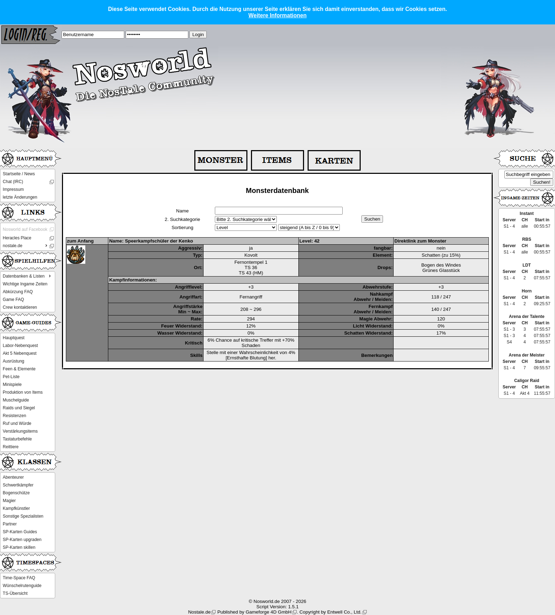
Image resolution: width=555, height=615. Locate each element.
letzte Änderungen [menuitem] (20, 197)
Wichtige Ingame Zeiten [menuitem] (25, 283)
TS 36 (251, 267)
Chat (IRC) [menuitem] (13, 181)
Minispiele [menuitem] (12, 384)
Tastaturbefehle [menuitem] (17, 439)
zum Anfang (80, 241)
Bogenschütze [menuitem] (16, 492)
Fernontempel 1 (250, 262)
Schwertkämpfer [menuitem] (18, 485)
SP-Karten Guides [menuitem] (20, 531)
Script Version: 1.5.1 (277, 606)
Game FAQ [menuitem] (13, 299)
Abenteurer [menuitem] (13, 477)
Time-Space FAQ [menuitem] (19, 577)
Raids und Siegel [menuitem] (19, 407)
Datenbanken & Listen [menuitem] (27, 276)
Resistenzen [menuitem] (14, 415)
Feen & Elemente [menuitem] (19, 368)
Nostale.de (199, 612)
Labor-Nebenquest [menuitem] (20, 345)
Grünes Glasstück (441, 270)
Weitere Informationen (277, 15)
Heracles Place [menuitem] (17, 237)
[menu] (27, 185)
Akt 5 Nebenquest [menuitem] (19, 353)
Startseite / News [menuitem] (19, 173)
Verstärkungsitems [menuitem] (20, 431)
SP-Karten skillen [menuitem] (19, 547)
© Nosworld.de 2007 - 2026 (277, 601)
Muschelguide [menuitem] (16, 400)
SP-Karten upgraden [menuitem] (22, 539)
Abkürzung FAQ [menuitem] (18, 291)
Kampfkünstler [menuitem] (16, 508)
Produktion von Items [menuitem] (23, 392)
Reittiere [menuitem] (11, 446)
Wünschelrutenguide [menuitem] (22, 585)
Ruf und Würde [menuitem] (17, 423)
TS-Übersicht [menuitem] (15, 593)
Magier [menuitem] (9, 500)
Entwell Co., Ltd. (344, 612)
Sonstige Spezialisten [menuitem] (23, 516)
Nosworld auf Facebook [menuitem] (25, 229)
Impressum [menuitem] (13, 189)
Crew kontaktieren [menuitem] (20, 307)
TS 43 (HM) (251, 272)
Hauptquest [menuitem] (13, 337)
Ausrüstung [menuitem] (13, 361)
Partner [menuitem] (10, 524)
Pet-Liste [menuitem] (11, 376)
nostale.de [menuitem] (26, 245)
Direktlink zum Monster (420, 241)
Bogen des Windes (441, 265)
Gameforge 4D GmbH (269, 612)
